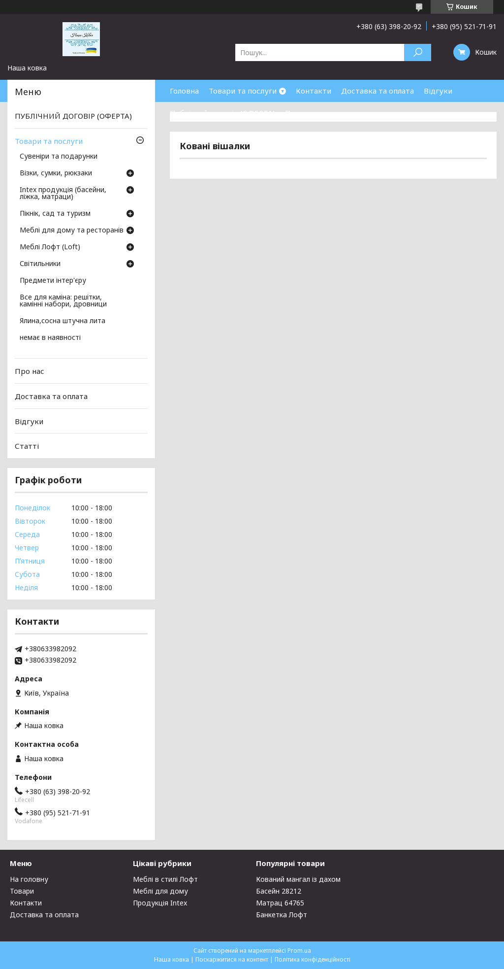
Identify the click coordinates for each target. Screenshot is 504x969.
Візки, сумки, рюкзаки (56, 173)
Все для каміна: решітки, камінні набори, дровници (63, 301)
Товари (22, 891)
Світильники (40, 264)
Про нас (300, 113)
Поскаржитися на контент (231, 959)
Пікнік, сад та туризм (55, 214)
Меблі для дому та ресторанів (72, 230)
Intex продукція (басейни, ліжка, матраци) (63, 193)
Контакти (313, 91)
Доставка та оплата (377, 91)
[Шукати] (417, 52)
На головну (29, 879)
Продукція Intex (160, 902)
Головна (184, 91)
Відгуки (438, 91)
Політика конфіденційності (312, 959)
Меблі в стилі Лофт (165, 879)
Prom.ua (299, 950)
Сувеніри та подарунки (58, 157)
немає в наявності (50, 338)
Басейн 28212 (278, 891)
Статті (27, 446)
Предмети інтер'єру (53, 281)
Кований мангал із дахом (298, 879)
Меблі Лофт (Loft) (50, 247)
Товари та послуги (243, 91)
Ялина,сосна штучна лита (62, 321)
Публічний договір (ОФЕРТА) (222, 113)
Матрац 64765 (280, 902)
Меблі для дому (160, 891)
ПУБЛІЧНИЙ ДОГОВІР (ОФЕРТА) (73, 116)
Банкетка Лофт (281, 914)
